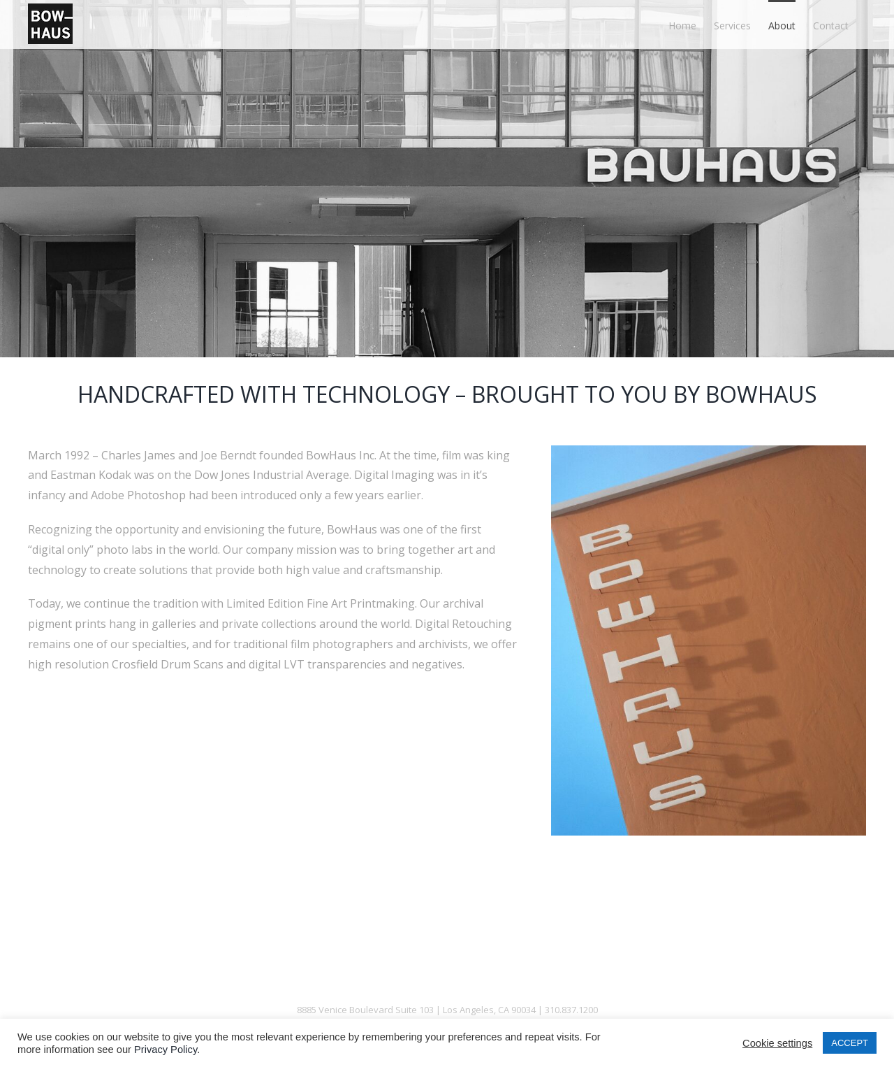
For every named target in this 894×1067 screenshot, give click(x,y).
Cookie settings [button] (777, 1043)
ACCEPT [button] (849, 1043)
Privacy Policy (165, 1049)
